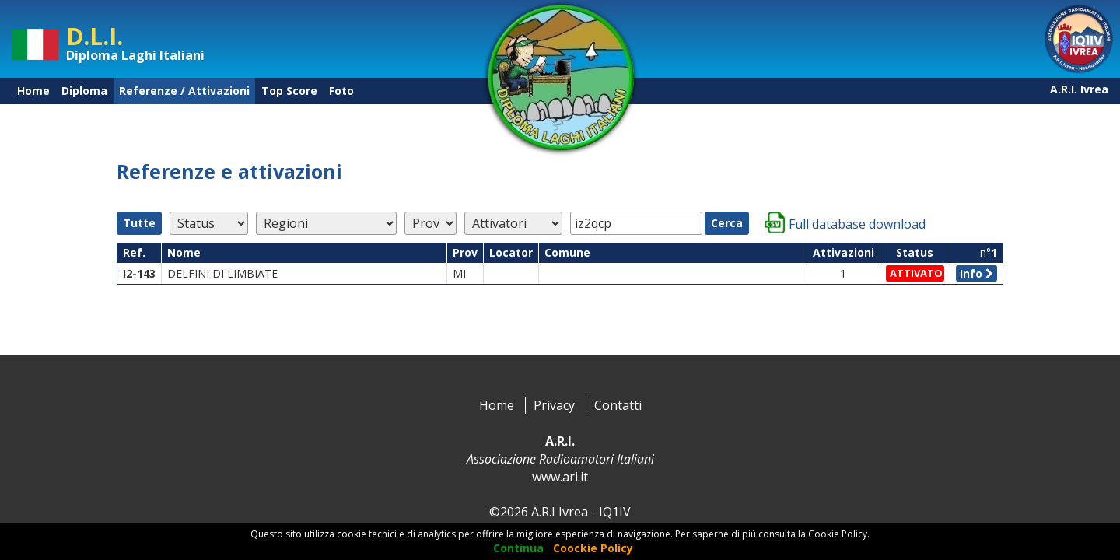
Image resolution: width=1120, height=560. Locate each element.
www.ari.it (560, 476)
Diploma (84, 90)
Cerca (727, 222)
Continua (518, 548)
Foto (341, 90)
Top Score (289, 90)
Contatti (618, 405)
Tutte (139, 222)
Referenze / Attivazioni (184, 90)
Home (33, 90)
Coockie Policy (593, 548)
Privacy (554, 405)
